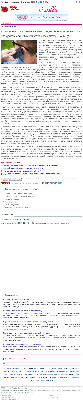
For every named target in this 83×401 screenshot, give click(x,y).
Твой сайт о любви (19, 388)
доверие (47, 368)
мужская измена (50, 371)
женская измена (57, 368)
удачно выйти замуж (47, 380)
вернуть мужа (7, 368)
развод (6, 374)
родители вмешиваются (13, 178)
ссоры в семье (63, 377)
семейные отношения (67, 374)
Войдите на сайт (6, 223)
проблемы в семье (62, 371)
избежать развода (75, 368)
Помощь (51, 395)
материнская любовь (31, 371)
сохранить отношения (25, 377)
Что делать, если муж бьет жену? (16, 299)
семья (77, 374)
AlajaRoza (13, 7)
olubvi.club (30, 392)
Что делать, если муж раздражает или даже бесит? (23, 344)
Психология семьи (9, 26)
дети (42, 368)
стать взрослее (34, 380)
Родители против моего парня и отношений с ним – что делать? (28, 322)
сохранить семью (46, 377)
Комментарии (7, 215)
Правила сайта (6, 395)
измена (6, 371)
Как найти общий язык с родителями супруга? (23, 168)
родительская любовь (46, 374)
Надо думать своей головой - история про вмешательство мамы (32, 174)
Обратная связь (54, 397)
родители (20, 374)
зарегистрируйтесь (43, 223)
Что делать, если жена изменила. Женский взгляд (22, 311)
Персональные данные (9, 399)
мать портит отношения (61, 178)
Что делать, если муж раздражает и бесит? (22, 171)
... (40, 1)
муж (4, 178)
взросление (17, 368)
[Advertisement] (41, 240)
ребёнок (12, 374)
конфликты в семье (16, 371)
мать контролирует (47, 178)
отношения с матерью (15, 180)
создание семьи (9, 377)
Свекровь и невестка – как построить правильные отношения (30, 165)
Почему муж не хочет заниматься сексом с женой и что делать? (27, 333)
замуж (66, 368)
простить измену (75, 371)
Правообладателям (8, 397)
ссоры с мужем (75, 377)
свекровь (25, 178)
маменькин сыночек (34, 178)
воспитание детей (31, 368)
